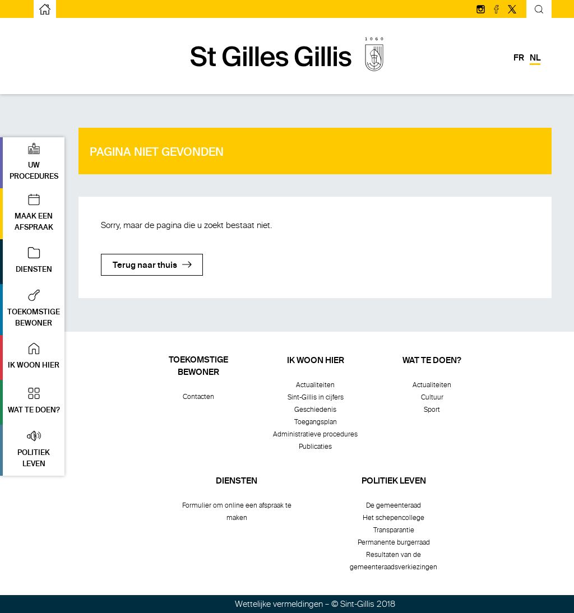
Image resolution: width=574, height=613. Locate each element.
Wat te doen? (431, 361)
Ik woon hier (315, 361)
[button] (32, 162)
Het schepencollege (393, 518)
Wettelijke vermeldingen (279, 604)
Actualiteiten (315, 385)
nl (535, 58)
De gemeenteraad (393, 505)
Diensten (236, 481)
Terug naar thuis (145, 266)
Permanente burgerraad (394, 542)
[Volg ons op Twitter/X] (512, 10)
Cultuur (432, 397)
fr (518, 58)
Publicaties (315, 447)
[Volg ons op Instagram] (481, 10)
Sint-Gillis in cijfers (316, 397)
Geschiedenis (315, 410)
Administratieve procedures (315, 434)
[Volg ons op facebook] (497, 10)
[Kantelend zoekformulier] (539, 10)
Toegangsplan (315, 422)
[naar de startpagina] (45, 9)
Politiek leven (394, 481)
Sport (432, 410)
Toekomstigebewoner (198, 366)
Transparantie (393, 530)
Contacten (198, 397)
